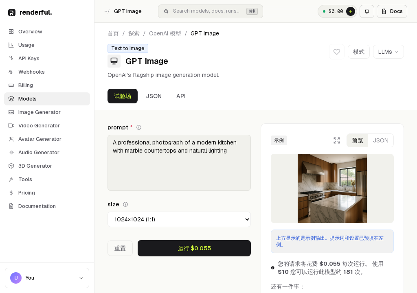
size (118, 204)
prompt (125, 127)
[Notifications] (367, 11)
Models (22, 98)
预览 (357, 140)
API (181, 96)
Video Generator (34, 125)
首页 (113, 33)
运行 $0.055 (194, 248)
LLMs (388, 51)
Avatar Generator (34, 139)
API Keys (24, 58)
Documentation (32, 206)
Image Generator (34, 112)
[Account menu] (47, 278)
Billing (20, 85)
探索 (134, 33)
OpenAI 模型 (165, 33)
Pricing (21, 192)
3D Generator (30, 165)
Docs (392, 11)
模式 (358, 51)
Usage (21, 45)
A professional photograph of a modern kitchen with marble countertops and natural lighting (179, 163)
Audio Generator (33, 152)
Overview (25, 31)
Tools (20, 179)
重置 (120, 248)
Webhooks (26, 71)
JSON (154, 96)
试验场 (122, 96)
